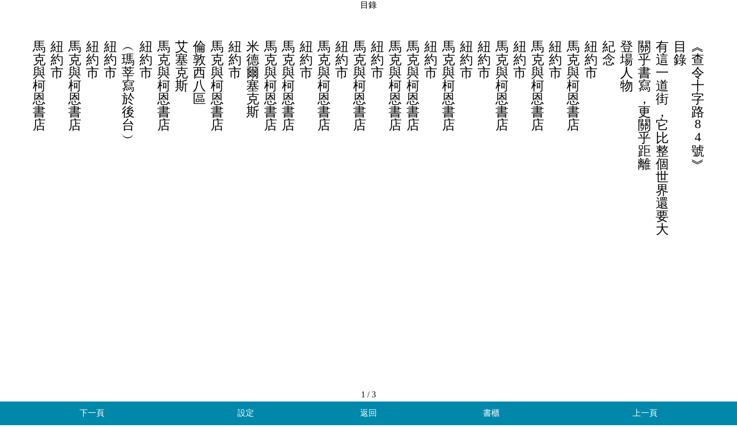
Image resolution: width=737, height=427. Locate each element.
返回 (368, 413)
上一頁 (645, 413)
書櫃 (491, 413)
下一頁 (92, 413)
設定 (245, 413)
